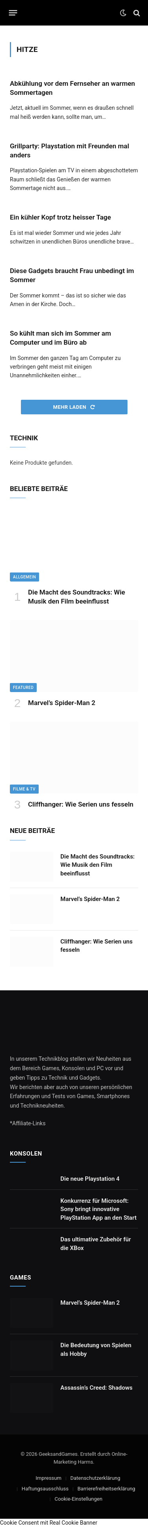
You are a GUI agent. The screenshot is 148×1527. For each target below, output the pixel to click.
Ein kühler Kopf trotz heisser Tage (60, 217)
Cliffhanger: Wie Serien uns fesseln (80, 804)
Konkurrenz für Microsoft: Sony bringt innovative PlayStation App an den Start (98, 1209)
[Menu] (13, 13)
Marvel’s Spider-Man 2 (61, 703)
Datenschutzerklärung (95, 1478)
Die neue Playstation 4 (90, 1178)
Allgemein (24, 577)
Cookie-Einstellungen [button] (78, 1499)
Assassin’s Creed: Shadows (96, 1387)
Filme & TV (24, 789)
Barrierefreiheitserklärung (106, 1489)
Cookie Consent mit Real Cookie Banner (48, 1523)
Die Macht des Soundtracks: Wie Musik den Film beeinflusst (97, 865)
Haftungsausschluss (45, 1489)
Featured (23, 687)
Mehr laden (74, 407)
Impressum (48, 1478)
